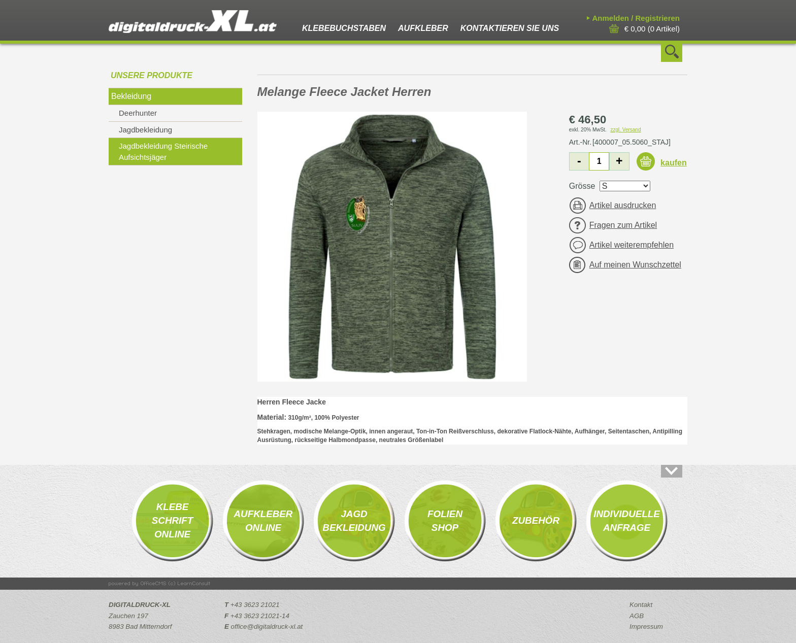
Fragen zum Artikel (623, 225)
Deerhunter (138, 113)
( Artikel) (652, 28)
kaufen (673, 162)
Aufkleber (423, 28)
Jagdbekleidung (145, 129)
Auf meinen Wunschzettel (635, 264)
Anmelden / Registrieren (636, 18)
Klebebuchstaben (344, 28)
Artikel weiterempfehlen (631, 245)
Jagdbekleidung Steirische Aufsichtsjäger (163, 151)
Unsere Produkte (151, 75)
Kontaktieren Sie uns (509, 28)
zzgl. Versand (625, 129)
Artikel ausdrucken (622, 205)
